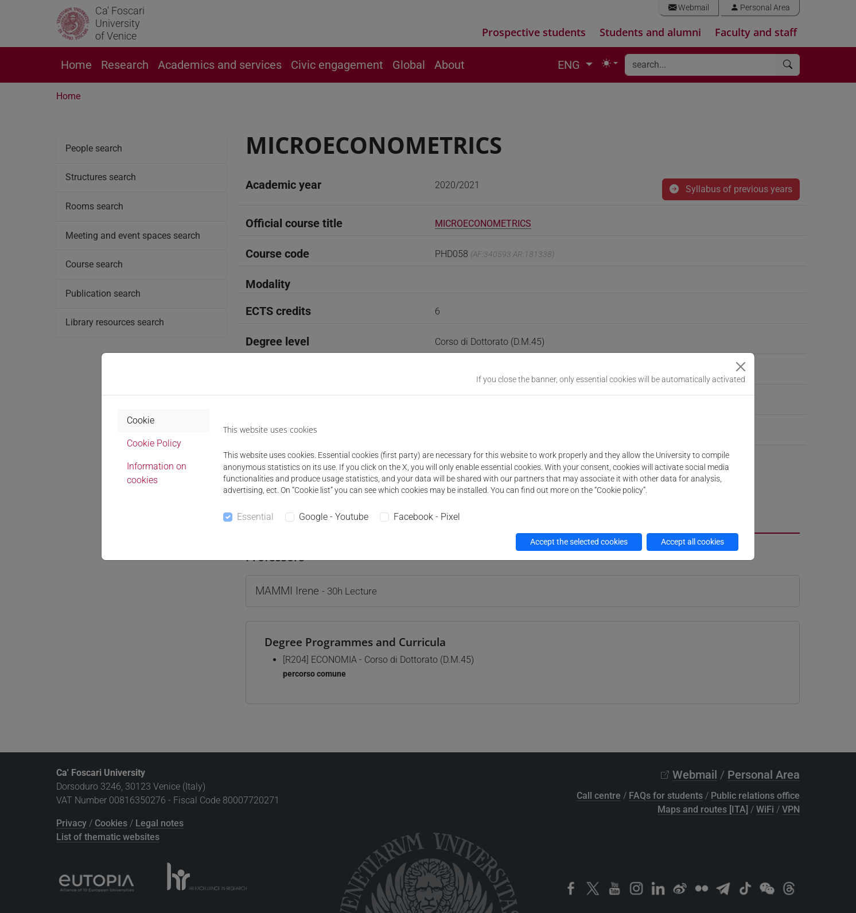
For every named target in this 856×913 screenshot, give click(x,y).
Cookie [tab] (140, 420)
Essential (255, 516)
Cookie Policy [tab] (154, 443)
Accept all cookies (692, 541)
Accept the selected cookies (579, 541)
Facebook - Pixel (427, 516)
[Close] (741, 367)
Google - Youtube (333, 516)
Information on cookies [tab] (156, 473)
